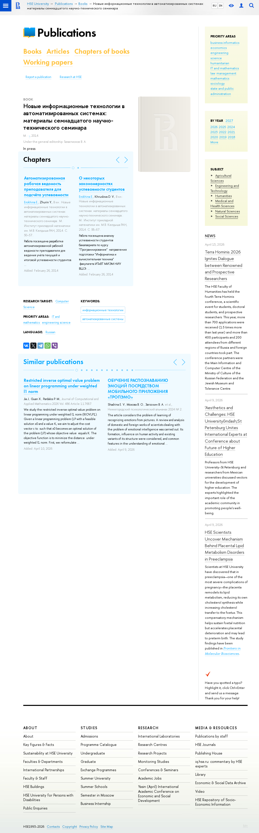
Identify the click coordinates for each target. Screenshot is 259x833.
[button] (73, 167)
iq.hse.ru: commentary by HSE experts (218, 763)
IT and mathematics (224, 68)
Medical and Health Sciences (222, 203)
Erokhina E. (31, 202)
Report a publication (38, 77)
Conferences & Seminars (158, 769)
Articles (58, 51)
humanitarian (219, 63)
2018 (231, 137)
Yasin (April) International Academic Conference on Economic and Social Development (158, 793)
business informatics (224, 42)
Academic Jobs (149, 778)
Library (200, 774)
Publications (66, 32)
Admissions (89, 736)
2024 (231, 127)
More (214, 142)
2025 (222, 127)
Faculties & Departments (42, 761)
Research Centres (152, 744)
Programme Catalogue (99, 744)
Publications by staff (211, 736)
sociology (217, 83)
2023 (214, 132)
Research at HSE (71, 77)
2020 (214, 137)
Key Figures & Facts (38, 744)
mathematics (219, 78)
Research (148, 727)
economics (218, 47)
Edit (245, 825)
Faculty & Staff (35, 778)
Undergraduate (93, 753)
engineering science (56, 323)
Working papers (48, 62)
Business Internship (96, 803)
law (212, 73)
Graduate (88, 761)
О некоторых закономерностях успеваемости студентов (102, 183)
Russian (50, 332)
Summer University (96, 778)
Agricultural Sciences (220, 178)
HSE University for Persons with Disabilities (48, 797)
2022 (222, 132)
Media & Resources (216, 727)
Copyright (69, 826)
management (226, 73)
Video (200, 791)
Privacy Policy (88, 826)
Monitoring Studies (153, 761)
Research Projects (152, 753)
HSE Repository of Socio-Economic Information (215, 802)
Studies (89, 727)
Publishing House (208, 753)
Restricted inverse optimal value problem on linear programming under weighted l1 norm (62, 386)
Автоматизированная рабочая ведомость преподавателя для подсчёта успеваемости (46, 186)
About (30, 727)
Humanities (223, 195)
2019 (223, 137)
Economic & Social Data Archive (220, 782)
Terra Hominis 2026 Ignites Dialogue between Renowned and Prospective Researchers (223, 265)
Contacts (53, 826)
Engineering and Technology (224, 188)
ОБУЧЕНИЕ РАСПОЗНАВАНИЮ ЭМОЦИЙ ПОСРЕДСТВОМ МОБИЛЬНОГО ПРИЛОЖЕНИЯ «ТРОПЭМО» (138, 389)
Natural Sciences (227, 211)
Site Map (106, 826)
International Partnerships (43, 769)
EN (220, 5)
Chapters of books (102, 51)
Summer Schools (94, 786)
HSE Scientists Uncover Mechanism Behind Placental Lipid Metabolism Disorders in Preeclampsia (224, 545)
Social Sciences (226, 216)
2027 (229, 120)
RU (215, 5)
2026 (214, 127)
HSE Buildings (33, 786)
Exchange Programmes (98, 769)
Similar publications (53, 361)
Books (32, 51)
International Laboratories (159, 736)
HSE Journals (205, 744)
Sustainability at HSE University (48, 753)
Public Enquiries (35, 808)
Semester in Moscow (97, 795)
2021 (231, 132)
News (210, 236)
